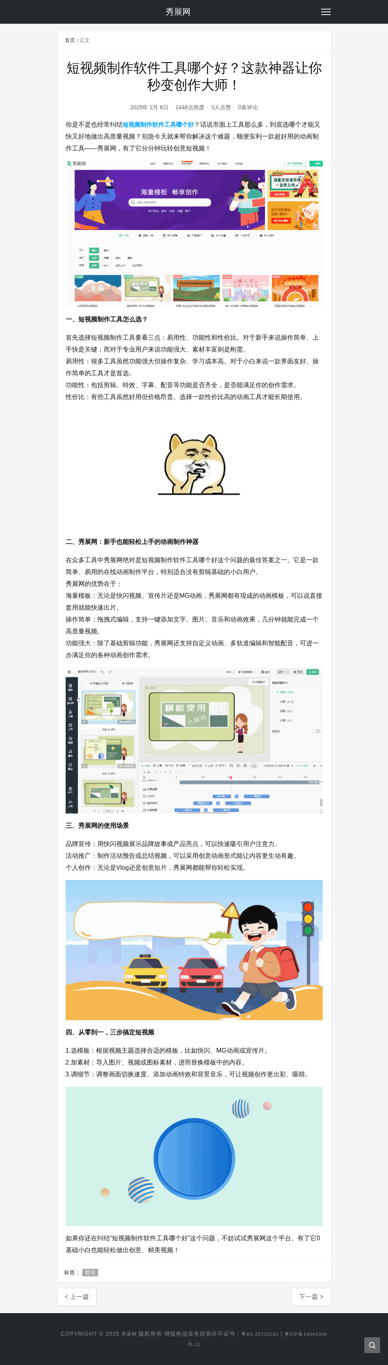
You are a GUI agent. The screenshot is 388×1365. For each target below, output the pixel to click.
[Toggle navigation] (326, 12)
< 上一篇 (77, 1296)
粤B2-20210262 (271, 1334)
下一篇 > (311, 1296)
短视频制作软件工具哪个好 (161, 124)
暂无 (90, 1273)
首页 (70, 40)
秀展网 (136, 1334)
